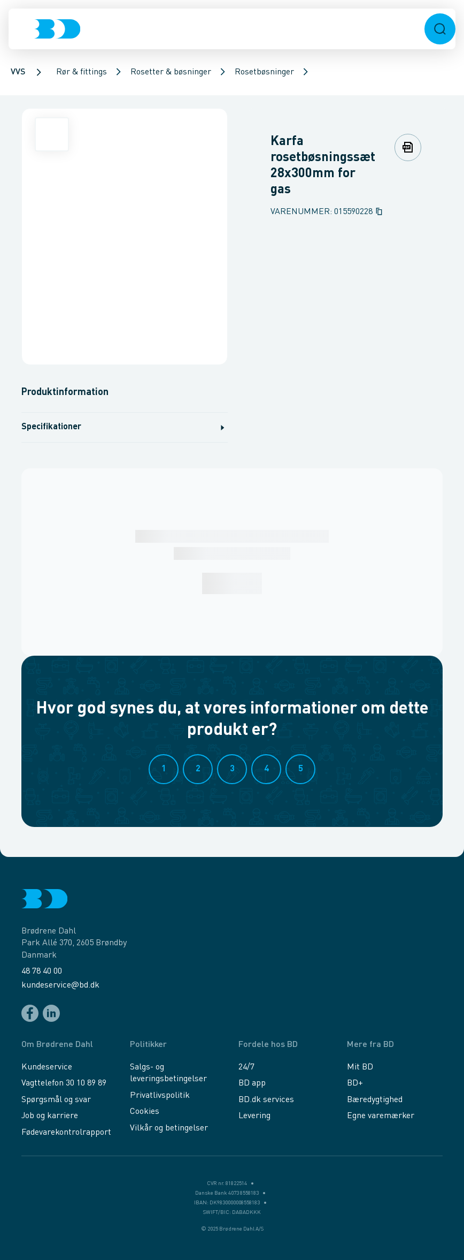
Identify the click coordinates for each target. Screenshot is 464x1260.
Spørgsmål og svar (56, 1100)
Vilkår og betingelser (169, 1128)
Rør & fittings (81, 72)
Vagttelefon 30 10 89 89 (63, 1083)
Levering (254, 1116)
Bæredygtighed (375, 1100)
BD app (252, 1083)
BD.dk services (266, 1100)
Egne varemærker (380, 1116)
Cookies (144, 1111)
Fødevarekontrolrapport (66, 1132)
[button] (439, 28)
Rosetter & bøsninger (170, 72)
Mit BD (360, 1067)
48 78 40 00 (41, 971)
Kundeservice (46, 1067)
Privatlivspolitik (160, 1095)
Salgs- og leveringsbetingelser (168, 1073)
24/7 (246, 1067)
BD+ (355, 1083)
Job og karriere (49, 1116)
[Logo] (57, 29)
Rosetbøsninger (264, 72)
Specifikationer (124, 427)
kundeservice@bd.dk (60, 985)
